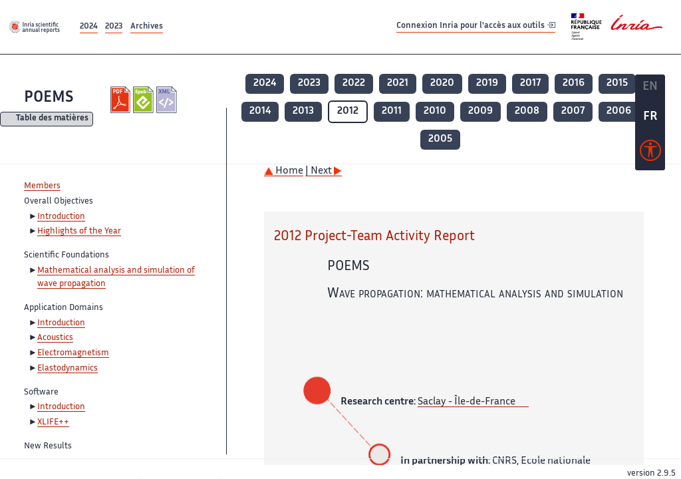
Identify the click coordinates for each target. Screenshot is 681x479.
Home (283, 171)
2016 (574, 83)
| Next (323, 171)
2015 (617, 83)
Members (42, 186)
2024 (89, 27)
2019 (487, 83)
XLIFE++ (53, 422)
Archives (146, 27)
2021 (397, 83)
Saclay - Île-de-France (466, 402)
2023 (113, 27)
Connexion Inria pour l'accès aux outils (475, 26)
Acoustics (55, 338)
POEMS (48, 98)
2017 (530, 83)
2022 (353, 83)
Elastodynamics (67, 369)
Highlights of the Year (79, 232)
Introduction (61, 217)
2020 (442, 83)
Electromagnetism (73, 353)
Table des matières (52, 119)
